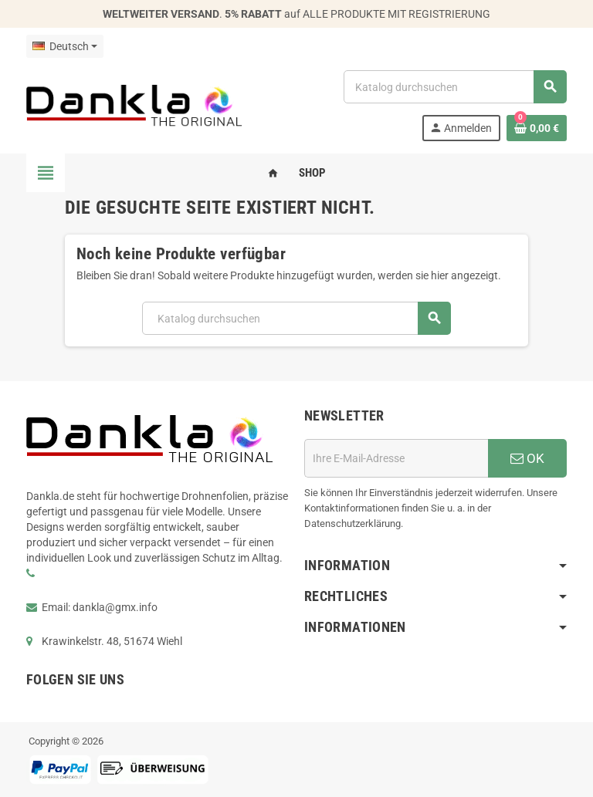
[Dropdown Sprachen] (64, 46)
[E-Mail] (396, 458)
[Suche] (455, 86)
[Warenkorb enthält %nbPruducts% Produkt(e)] (537, 128)
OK (527, 458)
